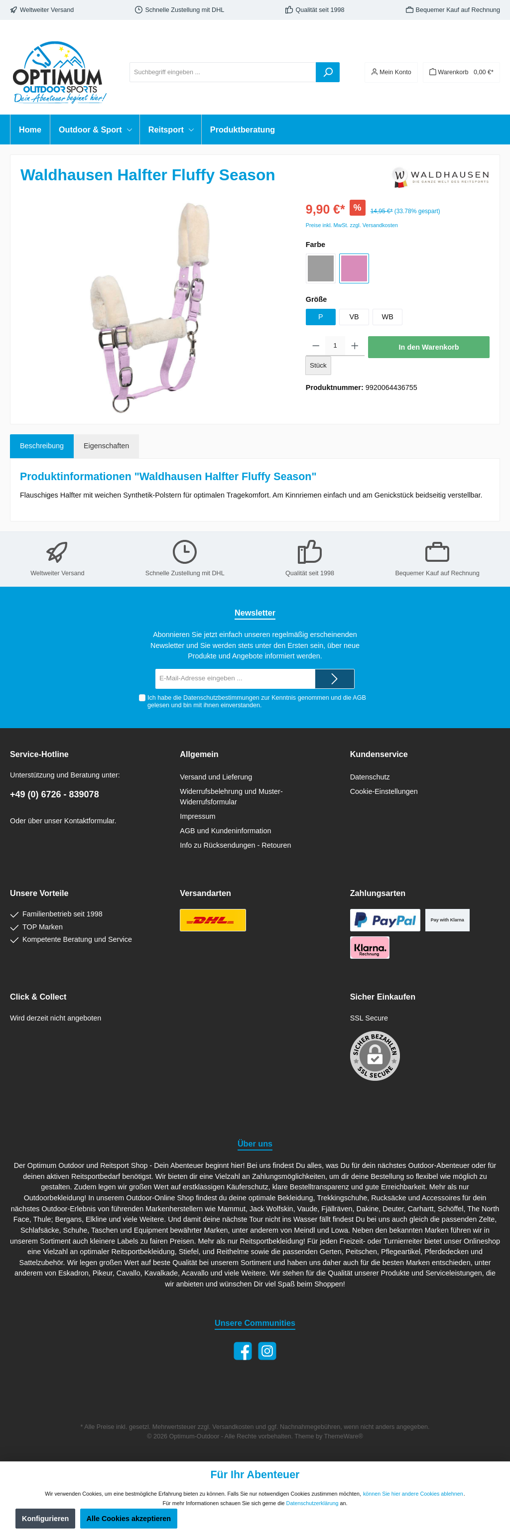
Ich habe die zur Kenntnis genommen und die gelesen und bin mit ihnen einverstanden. (256, 701)
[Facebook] (243, 1351)
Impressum (197, 816)
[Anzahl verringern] (316, 346)
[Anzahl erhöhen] (355, 346)
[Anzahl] (335, 346)
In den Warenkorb (429, 347)
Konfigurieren (45, 1519)
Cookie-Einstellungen (384, 791)
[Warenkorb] (461, 72)
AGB (359, 697)
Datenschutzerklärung (312, 1503)
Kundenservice (379, 754)
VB (354, 317)
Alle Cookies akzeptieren (129, 1519)
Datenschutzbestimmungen (221, 697)
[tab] (42, 446)
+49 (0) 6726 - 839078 (54, 794)
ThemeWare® (343, 1436)
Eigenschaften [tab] (106, 446)
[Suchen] (328, 72)
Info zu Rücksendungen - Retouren (235, 845)
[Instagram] (267, 1351)
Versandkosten (233, 1426)
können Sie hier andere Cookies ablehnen (413, 1494)
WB (387, 317)
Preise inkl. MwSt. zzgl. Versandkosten (352, 225)
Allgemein (199, 754)
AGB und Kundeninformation (225, 831)
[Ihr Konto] (391, 72)
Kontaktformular (89, 821)
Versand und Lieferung (216, 777)
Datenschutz (370, 777)
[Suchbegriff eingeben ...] (222, 72)
